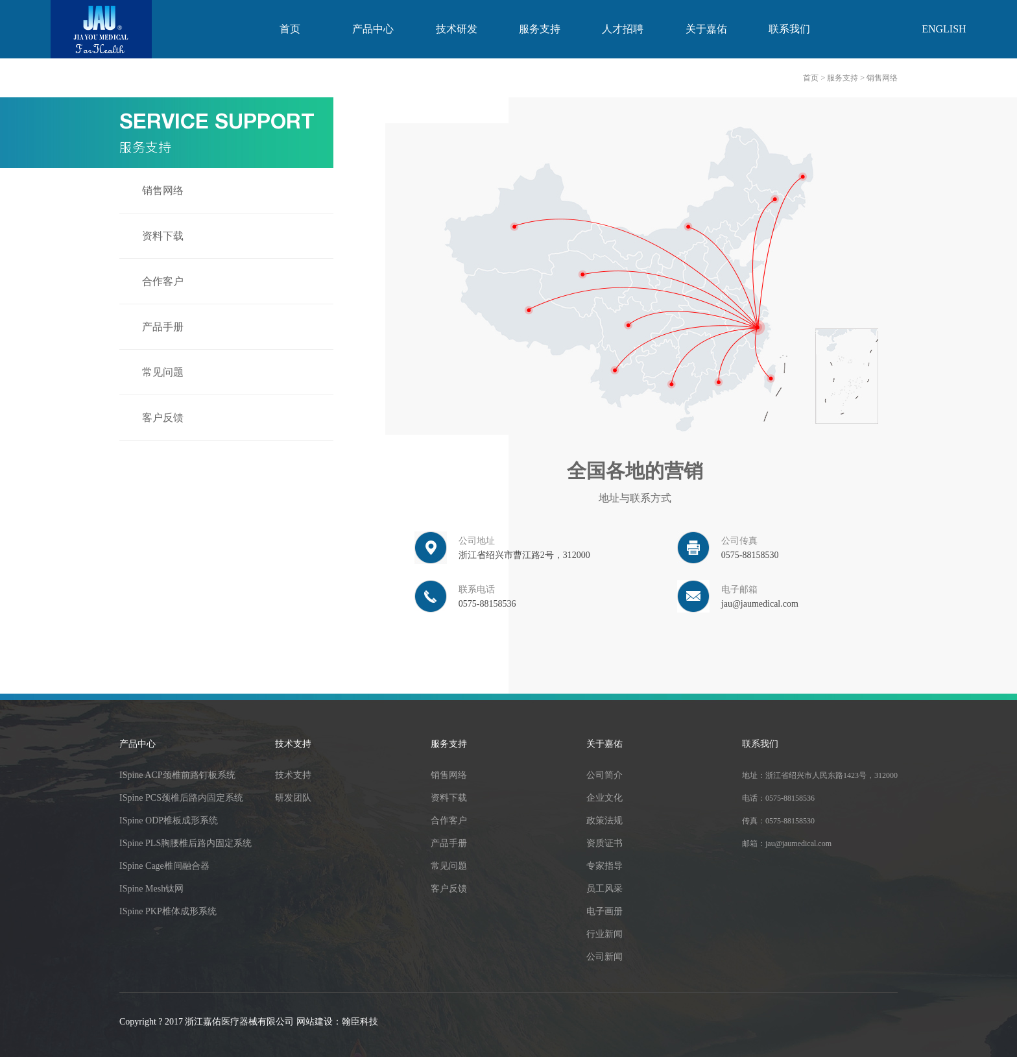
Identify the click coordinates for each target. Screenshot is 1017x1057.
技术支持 (293, 744)
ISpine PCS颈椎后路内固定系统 (181, 798)
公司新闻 (604, 957)
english (944, 28)
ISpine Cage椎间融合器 (164, 866)
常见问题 (163, 372)
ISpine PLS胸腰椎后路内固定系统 (185, 843)
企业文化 (604, 798)
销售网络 (163, 190)
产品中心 (373, 28)
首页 (290, 28)
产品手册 (163, 326)
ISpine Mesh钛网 (151, 888)
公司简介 (604, 775)
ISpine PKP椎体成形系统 (168, 911)
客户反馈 (163, 417)
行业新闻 (604, 934)
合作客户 (163, 281)
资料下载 (163, 235)
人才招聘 (622, 28)
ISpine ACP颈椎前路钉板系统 (177, 775)
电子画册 (604, 911)
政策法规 (604, 820)
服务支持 (539, 28)
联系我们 (789, 28)
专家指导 (604, 866)
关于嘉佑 (706, 28)
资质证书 (604, 843)
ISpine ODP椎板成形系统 (168, 820)
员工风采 (604, 888)
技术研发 (456, 28)
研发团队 (293, 798)
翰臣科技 (360, 1022)
